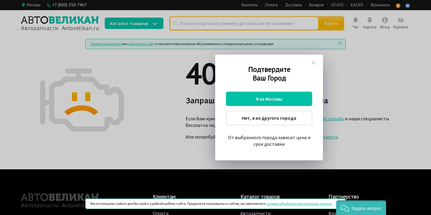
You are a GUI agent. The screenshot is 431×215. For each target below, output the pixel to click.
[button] (361, 207)
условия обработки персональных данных (299, 203)
